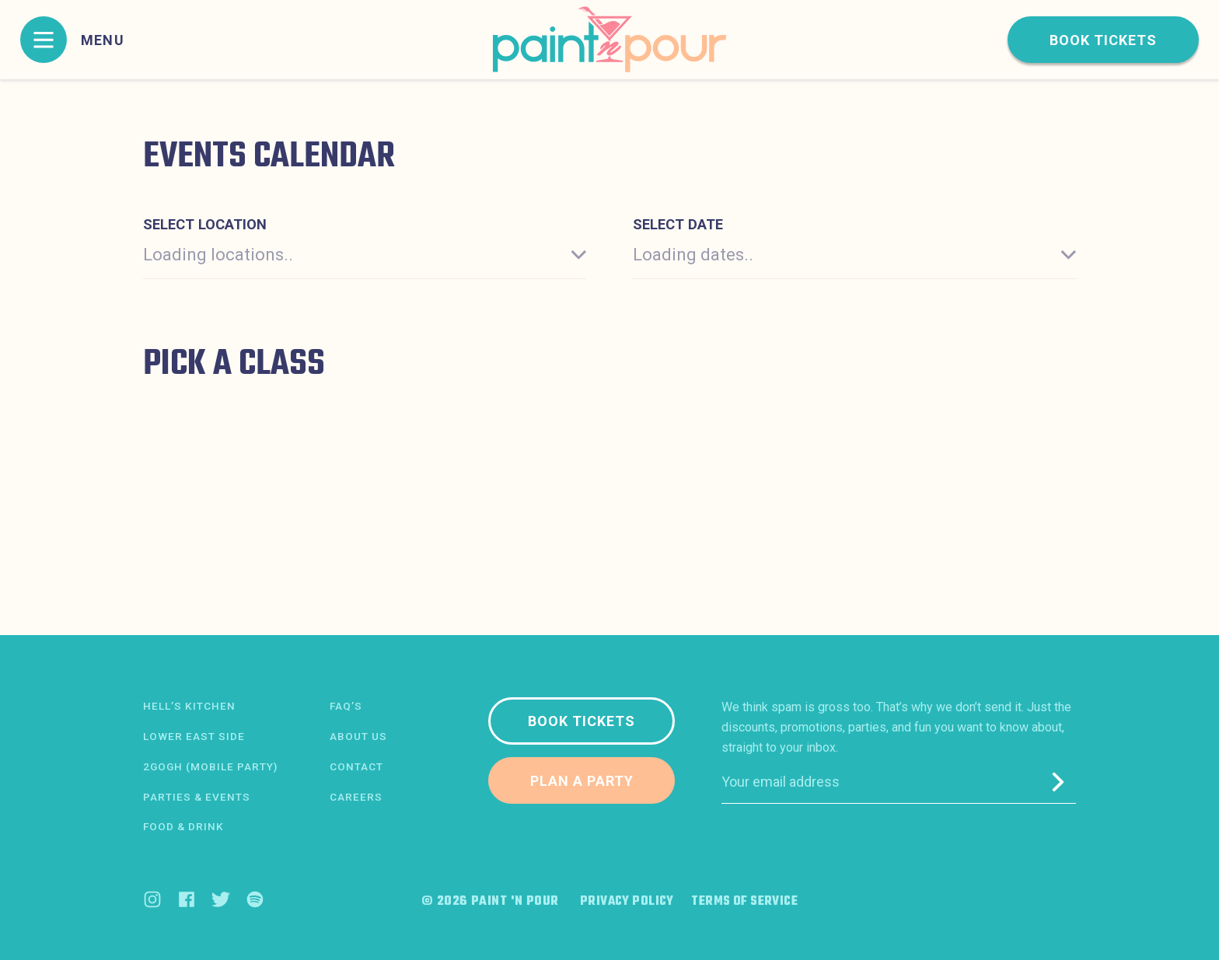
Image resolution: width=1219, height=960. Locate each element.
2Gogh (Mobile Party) (211, 766)
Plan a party (582, 781)
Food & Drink (184, 827)
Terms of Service (747, 902)
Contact (356, 766)
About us (358, 736)
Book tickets (1103, 40)
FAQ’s (346, 706)
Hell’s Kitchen (189, 706)
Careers (356, 797)
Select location (205, 225)
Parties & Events (196, 797)
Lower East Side (194, 736)
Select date (678, 225)
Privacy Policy (623, 902)
